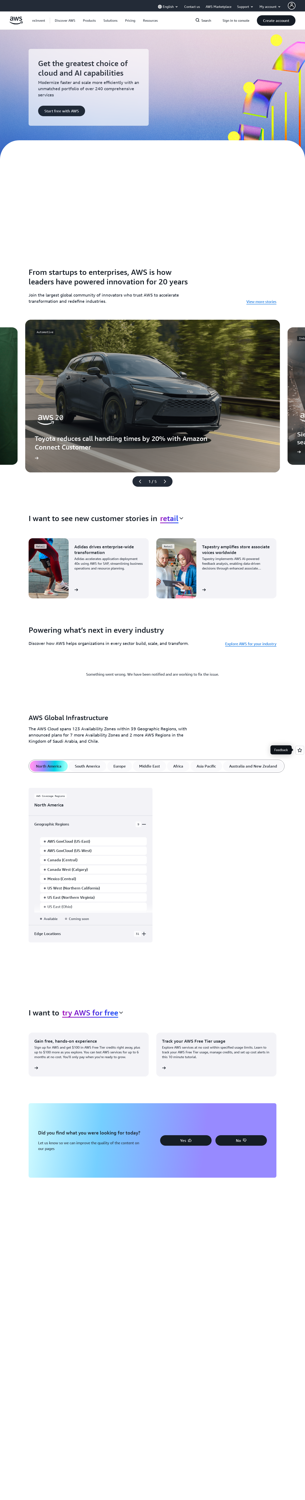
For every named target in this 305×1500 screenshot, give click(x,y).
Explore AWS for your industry (250, 643)
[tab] (49, 766)
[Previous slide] (137, 481)
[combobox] (171, 518)
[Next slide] (167, 481)
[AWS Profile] (291, 6)
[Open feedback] (299, 750)
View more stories (261, 301)
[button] (65, 20)
